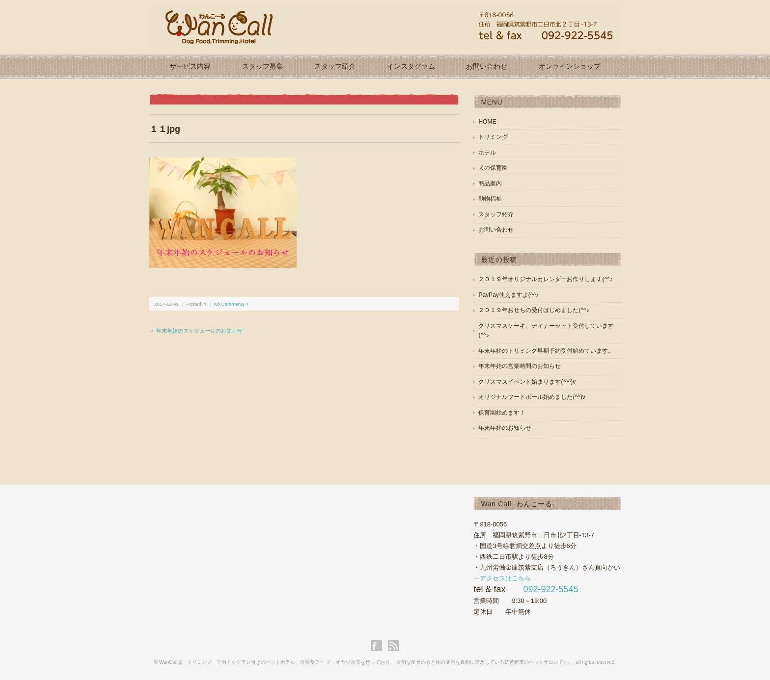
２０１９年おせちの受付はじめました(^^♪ (533, 310)
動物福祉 (490, 198)
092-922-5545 (550, 589)
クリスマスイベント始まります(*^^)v (527, 381)
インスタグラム (411, 66)
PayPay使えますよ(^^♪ (508, 294)
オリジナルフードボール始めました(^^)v (531, 396)
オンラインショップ (570, 66)
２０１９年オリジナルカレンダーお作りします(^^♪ (545, 279)
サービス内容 (190, 66)
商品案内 (490, 183)
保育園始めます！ (501, 412)
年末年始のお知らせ (504, 427)
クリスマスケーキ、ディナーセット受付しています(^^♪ (546, 330)
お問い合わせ (486, 66)
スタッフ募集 (262, 66)
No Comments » (231, 304)
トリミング (493, 136)
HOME (487, 121)
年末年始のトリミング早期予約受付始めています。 (546, 350)
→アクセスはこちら (502, 578)
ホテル (487, 152)
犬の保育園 (493, 167)
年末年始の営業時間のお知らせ (519, 366)
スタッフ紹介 (335, 66)
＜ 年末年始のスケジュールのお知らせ (196, 331)
